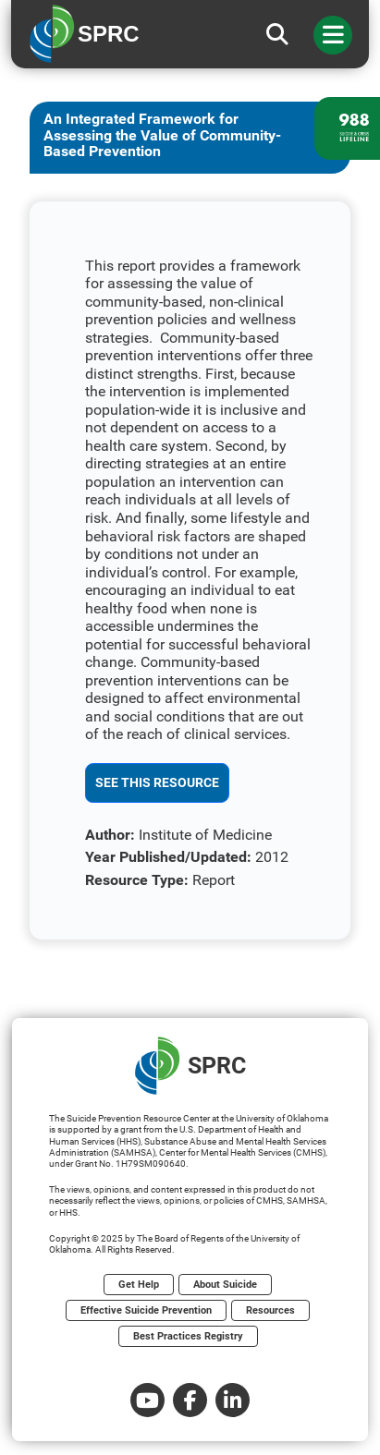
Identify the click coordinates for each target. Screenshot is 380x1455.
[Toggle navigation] (332, 35)
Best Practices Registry (188, 1336)
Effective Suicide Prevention (146, 1310)
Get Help (138, 1285)
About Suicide (225, 1285)
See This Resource (157, 782)
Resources (270, 1310)
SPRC (190, 1066)
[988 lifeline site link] (347, 128)
